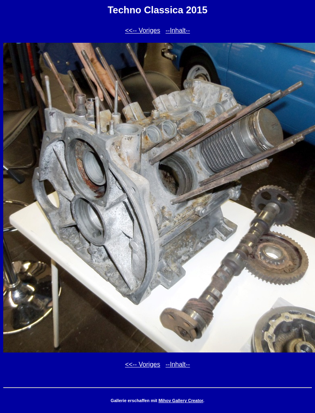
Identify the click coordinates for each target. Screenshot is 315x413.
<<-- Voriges (142, 30)
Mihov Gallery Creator (181, 400)
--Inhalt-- (178, 30)
